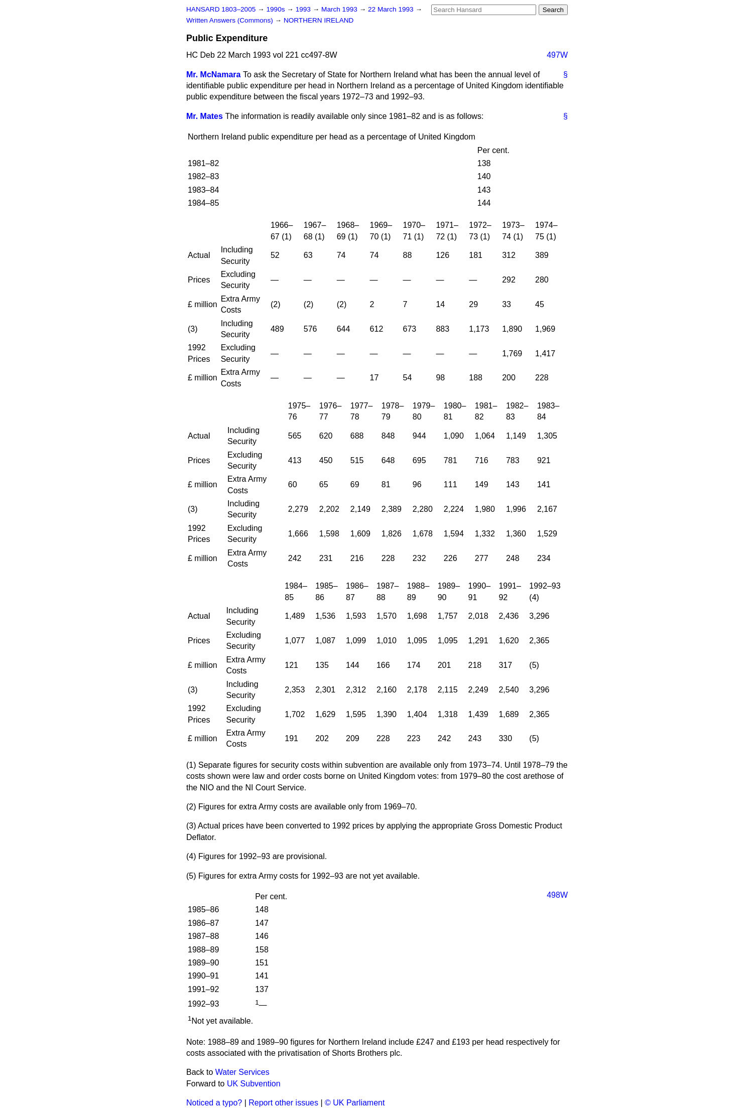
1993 (304, 9)
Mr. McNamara (213, 74)
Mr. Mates (204, 116)
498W (557, 895)
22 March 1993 (391, 9)
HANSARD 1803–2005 (221, 9)
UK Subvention (254, 1083)
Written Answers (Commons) (230, 20)
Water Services (242, 1072)
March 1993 (340, 9)
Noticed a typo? (214, 1102)
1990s (276, 9)
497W (557, 55)
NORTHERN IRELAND (318, 20)
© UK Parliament (355, 1102)
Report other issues (283, 1102)
